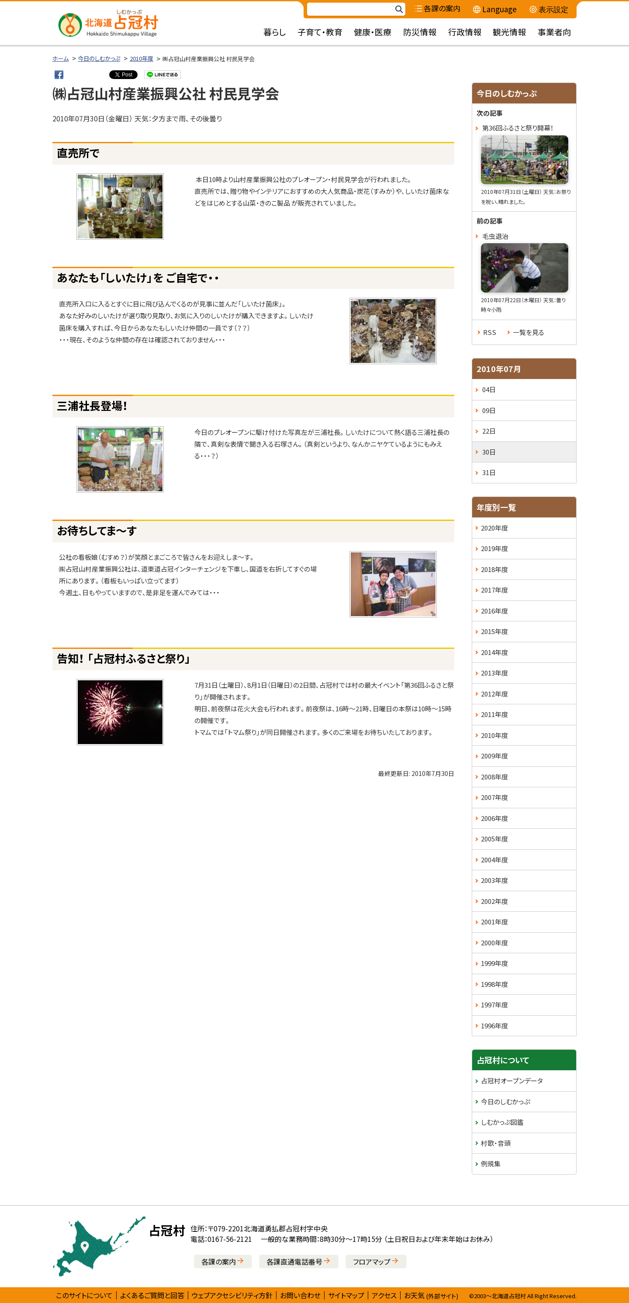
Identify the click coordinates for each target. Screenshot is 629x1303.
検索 (398, 9)
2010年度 (141, 58)
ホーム (60, 58)
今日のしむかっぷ (99, 58)
